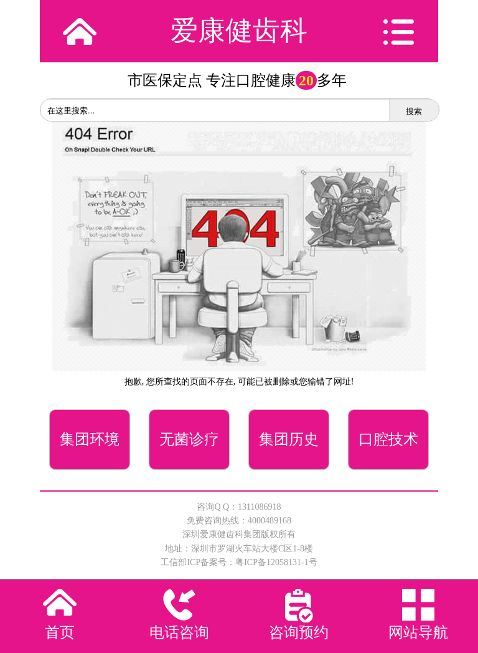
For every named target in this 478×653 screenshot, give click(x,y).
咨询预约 (299, 632)
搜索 (414, 111)
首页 (60, 632)
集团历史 (289, 439)
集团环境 (90, 439)
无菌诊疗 (189, 439)
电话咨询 (179, 632)
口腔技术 (388, 439)
